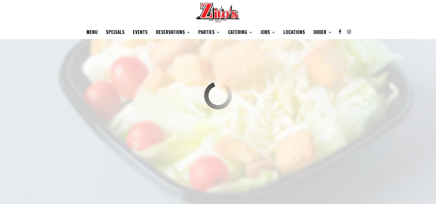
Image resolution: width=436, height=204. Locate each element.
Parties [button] (209, 32)
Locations (294, 32)
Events (140, 32)
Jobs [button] (268, 32)
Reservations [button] (173, 32)
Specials (115, 32)
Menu (92, 32)
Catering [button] (240, 32)
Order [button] (322, 32)
